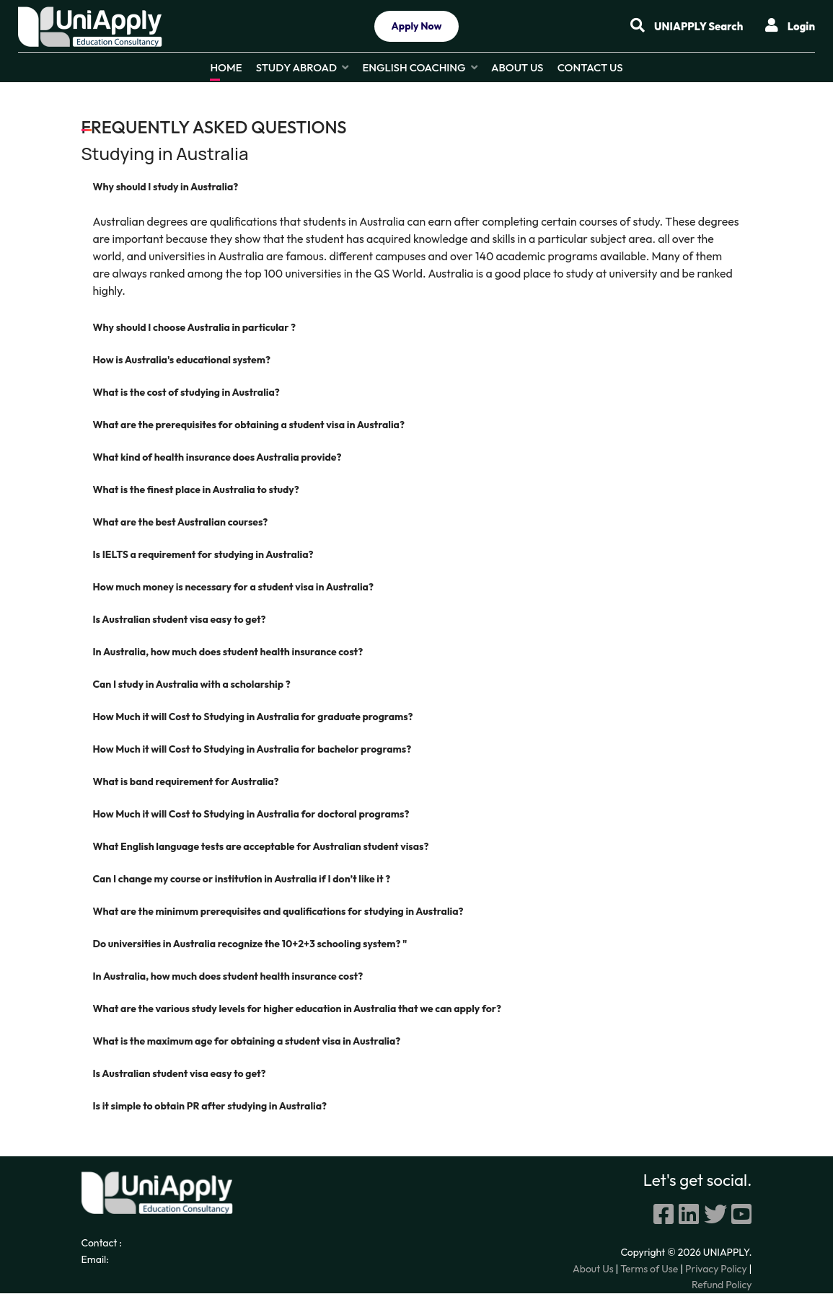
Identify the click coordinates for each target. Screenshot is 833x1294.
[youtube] (741, 1214)
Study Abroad (296, 67)
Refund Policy (722, 1285)
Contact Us (590, 67)
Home (226, 67)
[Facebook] (663, 1214)
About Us (517, 67)
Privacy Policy (716, 1269)
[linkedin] (689, 1214)
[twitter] (715, 1214)
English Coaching (413, 67)
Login (789, 25)
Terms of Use (649, 1269)
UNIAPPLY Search (679, 25)
